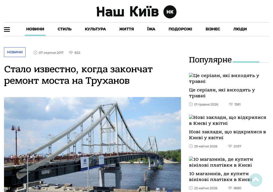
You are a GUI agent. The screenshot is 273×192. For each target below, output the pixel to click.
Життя (126, 29)
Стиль (64, 29)
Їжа (151, 29)
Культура (95, 29)
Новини (35, 29)
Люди (240, 29)
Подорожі (180, 29)
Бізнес (213, 29)
